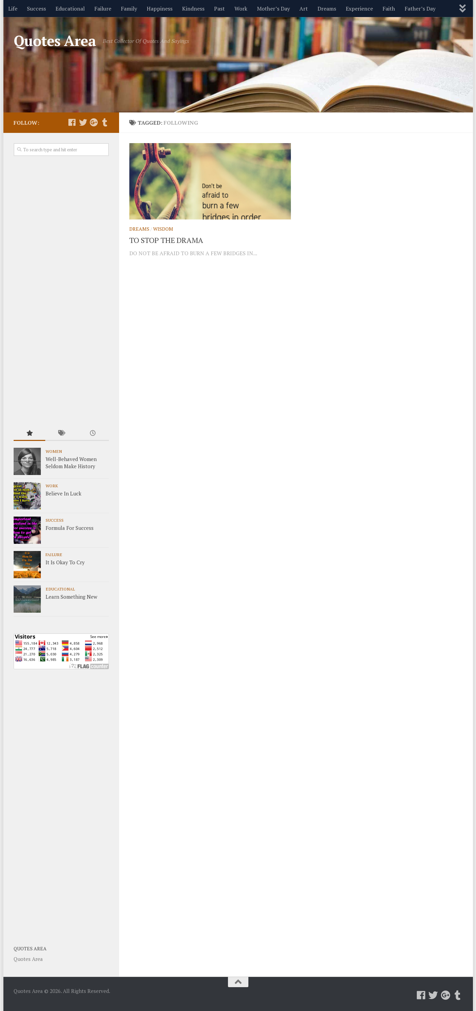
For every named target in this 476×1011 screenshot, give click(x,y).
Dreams (326, 8)
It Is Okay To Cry (65, 562)
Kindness (193, 8)
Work (240, 8)
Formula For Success (70, 527)
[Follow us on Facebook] (72, 122)
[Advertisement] (61, 291)
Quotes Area (55, 40)
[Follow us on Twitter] (83, 122)
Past (219, 8)
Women (54, 451)
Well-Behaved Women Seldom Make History (71, 463)
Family (129, 8)
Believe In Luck (63, 493)
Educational (70, 8)
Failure (102, 8)
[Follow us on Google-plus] (94, 122)
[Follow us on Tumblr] (105, 122)
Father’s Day (420, 8)
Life (12, 8)
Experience (359, 8)
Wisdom (163, 229)
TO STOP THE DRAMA (166, 240)
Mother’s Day (273, 8)
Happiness (160, 8)
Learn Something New (71, 596)
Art (303, 8)
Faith (388, 8)
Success (36, 8)
